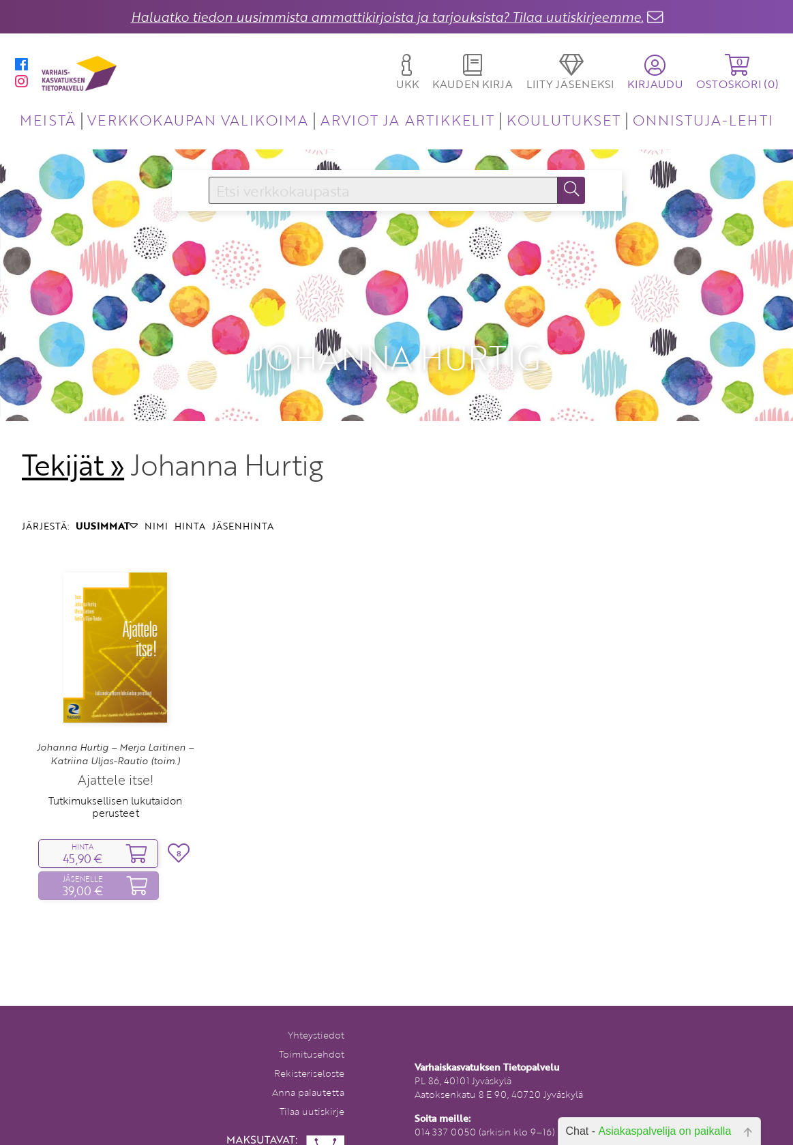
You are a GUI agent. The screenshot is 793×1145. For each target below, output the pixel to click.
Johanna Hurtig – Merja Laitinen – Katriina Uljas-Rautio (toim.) (115, 735)
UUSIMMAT (107, 507)
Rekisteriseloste (309, 1054)
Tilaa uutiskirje (312, 1093)
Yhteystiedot (316, 1016)
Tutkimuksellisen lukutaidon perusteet (115, 787)
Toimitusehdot (311, 1035)
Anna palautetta (308, 1074)
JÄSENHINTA (242, 507)
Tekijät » (73, 446)
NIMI (156, 507)
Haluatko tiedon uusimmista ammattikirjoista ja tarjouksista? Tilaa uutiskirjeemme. (387, 17)
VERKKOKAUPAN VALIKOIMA (197, 119)
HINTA (190, 507)
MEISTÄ (47, 119)
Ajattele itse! (115, 760)
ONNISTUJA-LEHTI (703, 119)
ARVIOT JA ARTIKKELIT (407, 119)
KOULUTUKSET (563, 119)
